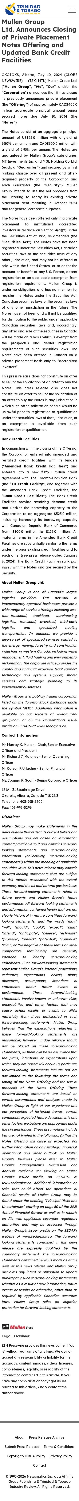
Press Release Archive (46, 1437)
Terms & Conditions (59, 1447)
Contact (39, 1465)
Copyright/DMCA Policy (26, 1456)
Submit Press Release (22, 1447)
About (20, 1437)
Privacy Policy (61, 1456)
